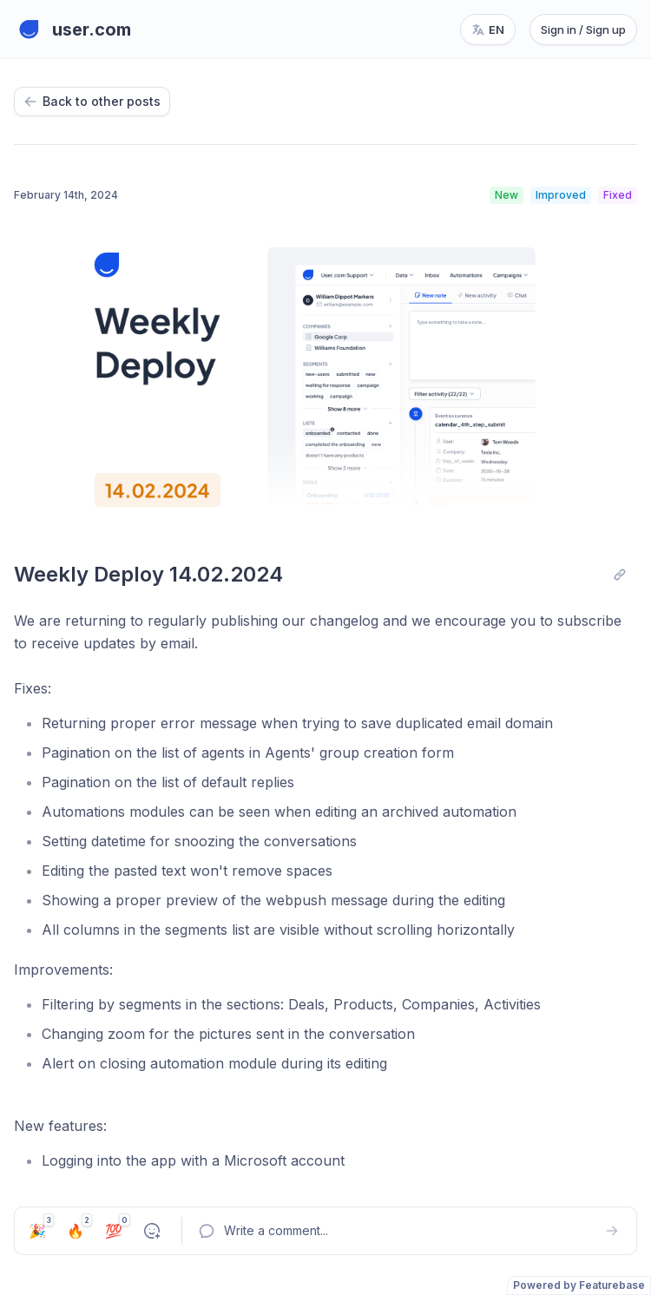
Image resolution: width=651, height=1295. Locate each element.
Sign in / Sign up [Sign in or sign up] (583, 29)
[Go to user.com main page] (72, 29)
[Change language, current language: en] (488, 29)
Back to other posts (92, 101)
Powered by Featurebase (579, 1285)
